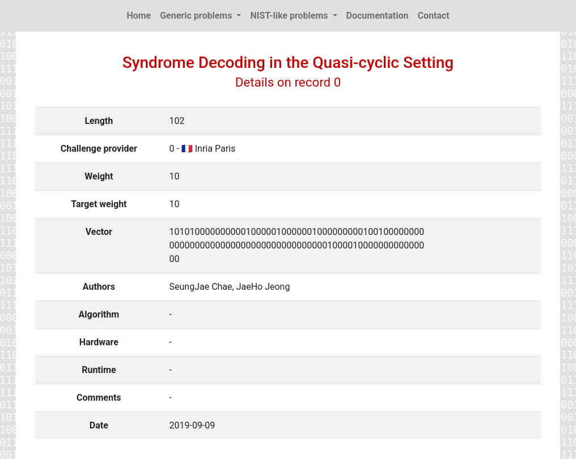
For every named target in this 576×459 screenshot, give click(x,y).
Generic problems (197, 15)
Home (138, 15)
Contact (433, 15)
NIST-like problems (290, 15)
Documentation (377, 15)
